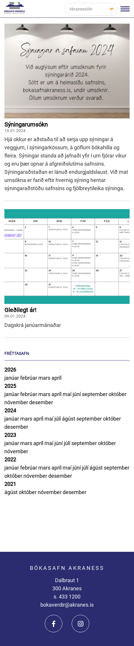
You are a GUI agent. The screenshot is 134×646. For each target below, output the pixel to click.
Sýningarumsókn (26, 124)
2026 (10, 370)
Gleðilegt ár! (20, 310)
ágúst (69, 419)
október (117, 394)
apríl (56, 378)
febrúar (29, 378)
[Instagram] (80, 623)
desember (41, 402)
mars (44, 378)
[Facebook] (53, 623)
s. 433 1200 (67, 597)
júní (77, 394)
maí (68, 394)
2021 (10, 484)
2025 (10, 386)
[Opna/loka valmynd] (125, 9)
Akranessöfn (80, 9)
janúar (12, 378)
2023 (10, 435)
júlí (58, 419)
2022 (10, 459)
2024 (10, 410)
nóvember (16, 402)
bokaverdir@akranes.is (67, 605)
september (95, 394)
